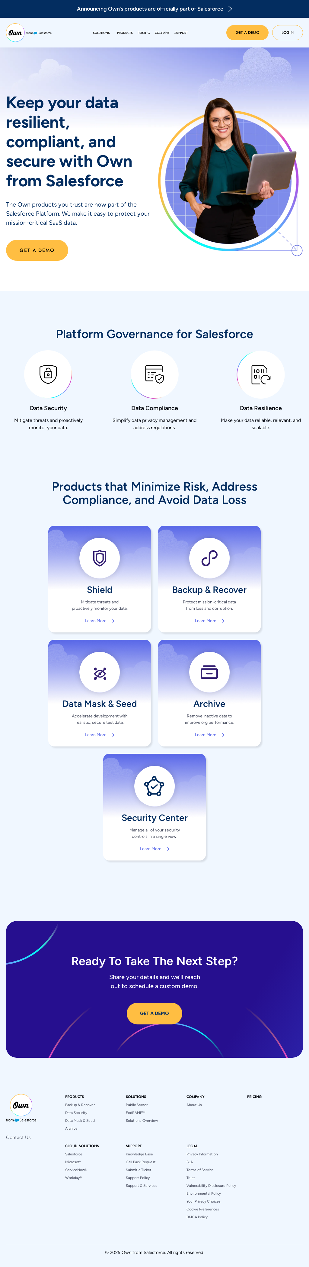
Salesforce (73, 1154)
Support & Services (141, 1186)
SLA (189, 1162)
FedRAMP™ (135, 1113)
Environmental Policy (203, 1193)
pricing (254, 1096)
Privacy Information (202, 1154)
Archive (71, 1128)
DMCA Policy (197, 1217)
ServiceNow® (76, 1170)
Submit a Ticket (138, 1170)
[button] (101, 32)
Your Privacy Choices (203, 1201)
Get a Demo (247, 32)
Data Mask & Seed (80, 1120)
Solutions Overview (142, 1120)
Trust (190, 1178)
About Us (194, 1105)
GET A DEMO (154, 1013)
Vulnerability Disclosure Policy (211, 1186)
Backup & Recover (80, 1105)
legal (192, 1146)
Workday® (73, 1178)
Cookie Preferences (202, 1209)
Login (288, 32)
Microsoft (73, 1162)
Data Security (76, 1113)
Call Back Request (141, 1162)
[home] (29, 32)
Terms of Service (200, 1170)
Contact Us (18, 1137)
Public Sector (137, 1105)
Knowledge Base (139, 1154)
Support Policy (138, 1178)
